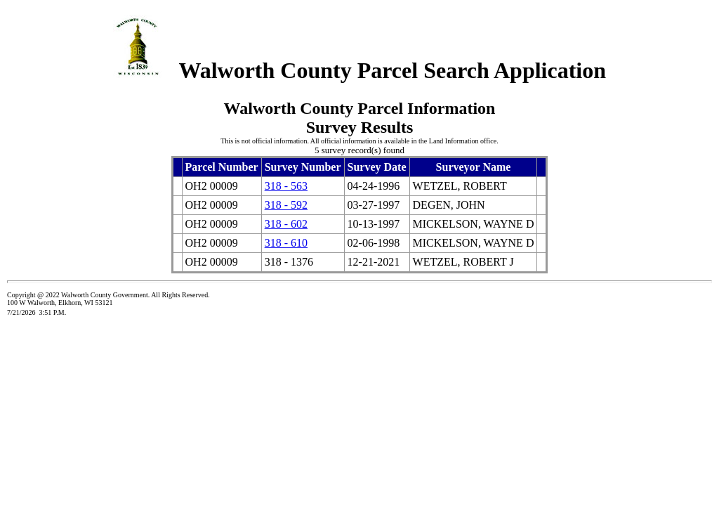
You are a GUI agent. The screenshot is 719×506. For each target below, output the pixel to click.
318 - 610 (286, 243)
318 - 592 (286, 205)
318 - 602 (286, 224)
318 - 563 (286, 186)
